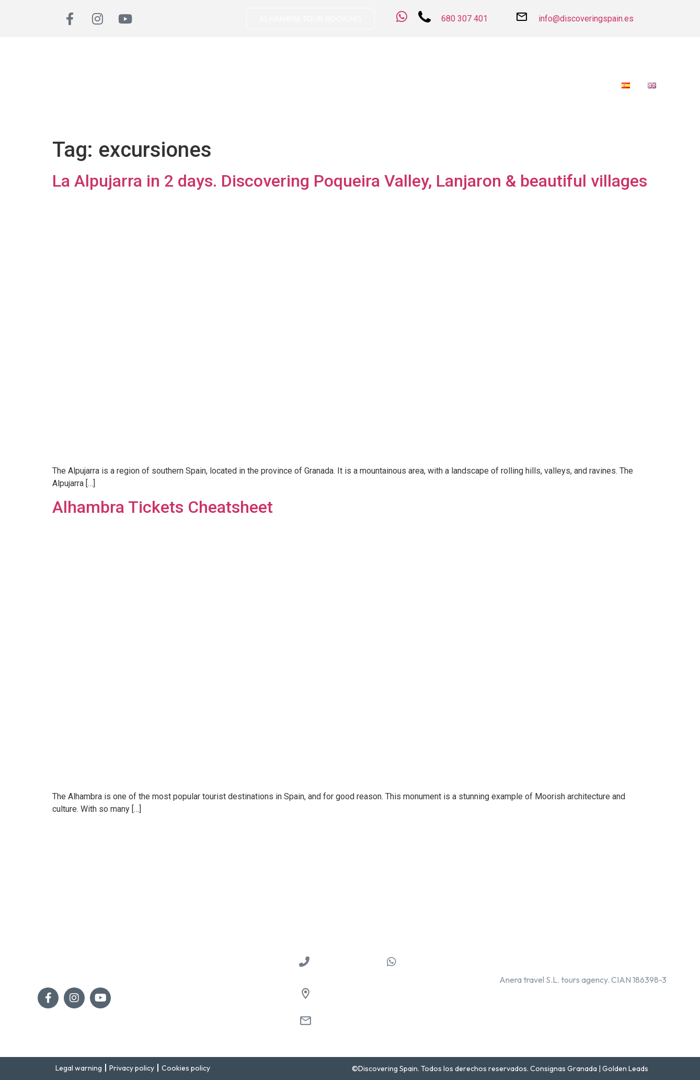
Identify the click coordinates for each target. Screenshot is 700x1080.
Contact (589, 85)
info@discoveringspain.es (362, 1022)
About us (166, 85)
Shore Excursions (490, 85)
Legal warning (78, 1068)
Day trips (280, 85)
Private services (411, 85)
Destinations (222, 85)
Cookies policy (186, 1068)
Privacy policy (131, 1068)
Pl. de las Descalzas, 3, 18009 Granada (387, 995)
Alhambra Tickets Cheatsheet (162, 507)
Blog (548, 85)
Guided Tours (339, 85)
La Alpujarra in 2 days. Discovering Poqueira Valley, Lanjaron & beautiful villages (349, 181)
